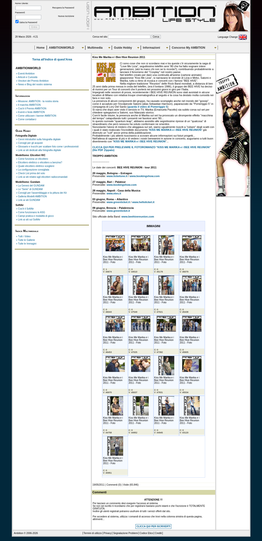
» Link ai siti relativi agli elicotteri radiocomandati (41, 177)
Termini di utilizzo (93, 533)
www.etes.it (114, 193)
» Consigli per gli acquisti (29, 143)
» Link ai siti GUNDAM (28, 200)
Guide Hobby (123, 47)
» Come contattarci (26, 119)
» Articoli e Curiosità (26, 77)
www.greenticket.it (118, 202)
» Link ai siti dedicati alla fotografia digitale (38, 150)
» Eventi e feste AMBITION (30, 112)
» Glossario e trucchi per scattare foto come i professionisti (47, 146)
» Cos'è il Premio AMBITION (31, 108)
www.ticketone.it (117, 176)
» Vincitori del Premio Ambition (32, 80)
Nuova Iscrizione (66, 16)
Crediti (158, 533)
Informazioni (151, 47)
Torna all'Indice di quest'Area (52, 59)
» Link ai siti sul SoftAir (28, 219)
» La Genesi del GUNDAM (30, 185)
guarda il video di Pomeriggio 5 (147, 106)
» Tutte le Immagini (26, 243)
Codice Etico (146, 533)
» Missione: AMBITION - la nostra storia (37, 101)
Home (41, 47)
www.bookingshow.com (145, 176)
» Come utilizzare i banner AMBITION (36, 115)
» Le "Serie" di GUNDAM (29, 189)
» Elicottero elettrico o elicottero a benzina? (39, 162)
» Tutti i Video (23, 236)
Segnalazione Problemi (125, 533)
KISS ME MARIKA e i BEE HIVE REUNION (175, 129)
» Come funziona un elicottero (32, 159)
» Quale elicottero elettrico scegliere (35, 166)
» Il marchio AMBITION (28, 105)
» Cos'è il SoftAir (25, 208)
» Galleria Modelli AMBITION (31, 196)
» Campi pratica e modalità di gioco (35, 216)
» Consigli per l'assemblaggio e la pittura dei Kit (41, 192)
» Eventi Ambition (25, 73)
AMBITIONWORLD (61, 47)
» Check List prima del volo (30, 173)
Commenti (112, 484)
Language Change (232, 37)
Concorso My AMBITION (188, 47)
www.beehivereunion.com (137, 216)
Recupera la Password (63, 8)
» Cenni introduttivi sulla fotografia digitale (38, 139)
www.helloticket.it (143, 202)
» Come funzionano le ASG (30, 212)
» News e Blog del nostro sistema (34, 84)
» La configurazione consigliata (32, 169)
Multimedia (95, 47)
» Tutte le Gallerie (25, 240)
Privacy (108, 533)
